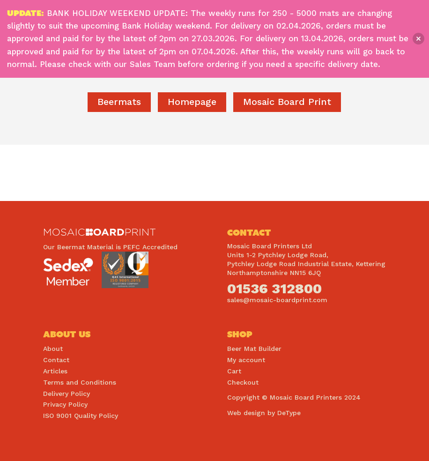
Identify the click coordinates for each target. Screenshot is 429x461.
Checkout (243, 382)
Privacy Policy (65, 404)
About (53, 348)
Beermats (119, 101)
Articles (55, 371)
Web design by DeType (264, 412)
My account (246, 360)
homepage (192, 101)
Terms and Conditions (79, 382)
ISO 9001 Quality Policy (80, 415)
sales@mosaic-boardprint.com (277, 300)
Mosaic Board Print (287, 101)
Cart (234, 371)
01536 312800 (274, 288)
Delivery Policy (66, 393)
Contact (56, 360)
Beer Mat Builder (254, 348)
